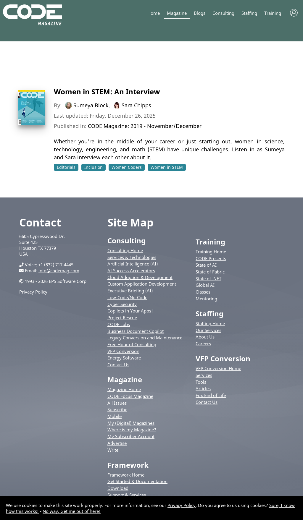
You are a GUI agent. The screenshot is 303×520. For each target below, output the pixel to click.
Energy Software (124, 358)
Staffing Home (210, 323)
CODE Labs (118, 324)
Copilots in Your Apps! (130, 311)
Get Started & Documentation (137, 481)
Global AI (205, 285)
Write (112, 450)
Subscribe (117, 409)
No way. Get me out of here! (72, 511)
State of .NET (208, 278)
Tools (201, 382)
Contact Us (118, 364)
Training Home (211, 252)
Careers (203, 343)
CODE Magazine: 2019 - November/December (145, 125)
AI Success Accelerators (131, 270)
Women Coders (127, 167)
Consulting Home (125, 250)
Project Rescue (122, 317)
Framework (128, 465)
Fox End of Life (211, 395)
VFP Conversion (123, 351)
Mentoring (206, 299)
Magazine (177, 13)
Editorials (66, 167)
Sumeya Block (91, 105)
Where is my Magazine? (131, 429)
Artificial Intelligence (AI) (132, 264)
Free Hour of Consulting (131, 344)
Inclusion (93, 167)
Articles (203, 388)
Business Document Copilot (135, 331)
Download (117, 488)
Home (153, 13)
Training (272, 13)
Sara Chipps (136, 105)
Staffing (249, 13)
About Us (205, 337)
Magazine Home (124, 389)
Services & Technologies (131, 257)
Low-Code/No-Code (127, 297)
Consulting (223, 13)
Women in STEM (167, 167)
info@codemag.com (58, 270)
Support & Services (126, 495)
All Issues (117, 403)
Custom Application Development (141, 284)
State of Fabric (210, 272)
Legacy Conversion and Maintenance (144, 338)
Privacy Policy (33, 292)
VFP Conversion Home (218, 368)
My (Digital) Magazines (130, 423)
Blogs (199, 13)
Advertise (117, 443)
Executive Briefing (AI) (130, 291)
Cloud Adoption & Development (140, 277)
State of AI (206, 265)
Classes (203, 292)
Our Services (208, 330)
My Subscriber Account (130, 436)
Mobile (114, 416)
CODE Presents (211, 258)
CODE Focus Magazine (130, 396)
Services (204, 375)
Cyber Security (122, 304)
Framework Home (125, 475)
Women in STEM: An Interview (107, 91)
